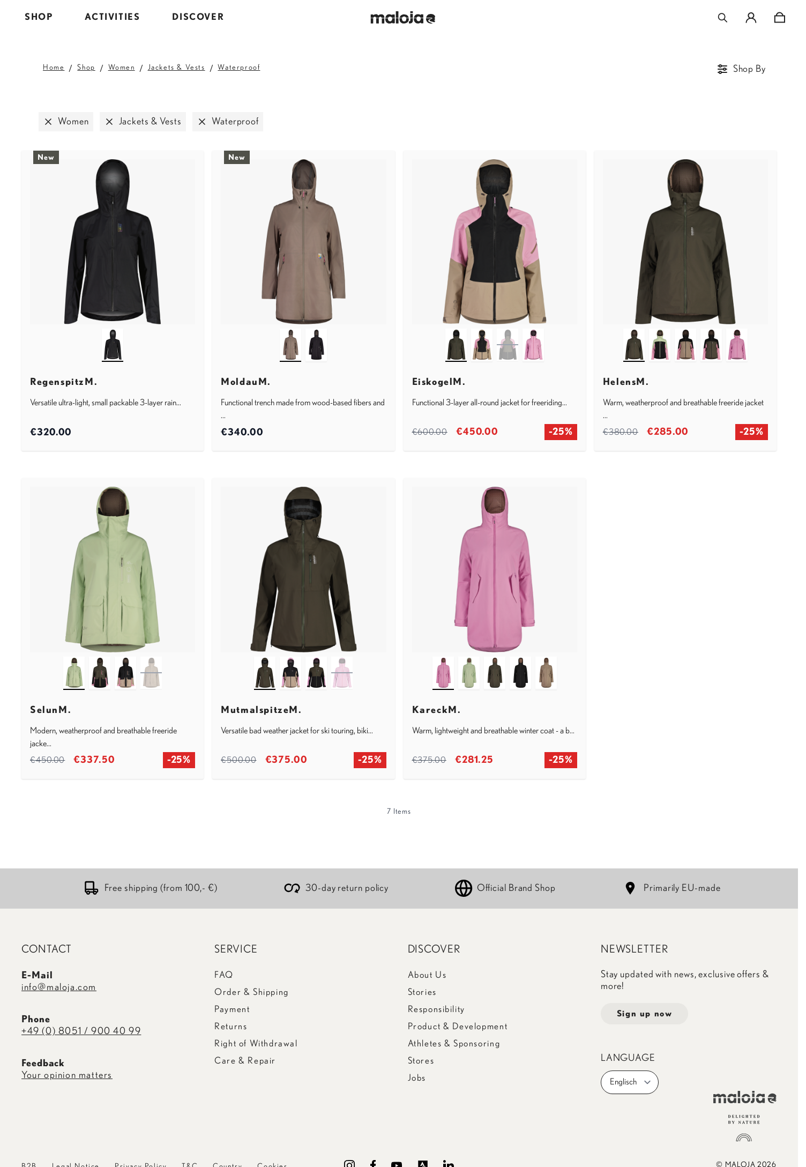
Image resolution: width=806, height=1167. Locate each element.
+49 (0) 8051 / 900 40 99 (81, 1031)
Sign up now (645, 1013)
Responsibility (436, 1009)
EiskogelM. (439, 382)
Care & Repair (245, 1060)
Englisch (631, 1082)
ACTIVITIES (112, 16)
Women (121, 67)
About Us (427, 974)
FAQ (224, 974)
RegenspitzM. (64, 382)
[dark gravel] (546, 663)
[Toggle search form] (722, 17)
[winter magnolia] (533, 335)
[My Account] (751, 17)
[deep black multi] (481, 335)
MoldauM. (246, 382)
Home (53, 67)
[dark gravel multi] (685, 335)
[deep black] (112, 335)
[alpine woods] (456, 335)
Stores (421, 1060)
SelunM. (50, 710)
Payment (232, 1009)
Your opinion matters (67, 1075)
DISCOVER (198, 16)
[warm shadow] (290, 335)
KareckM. (436, 710)
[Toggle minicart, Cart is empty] (779, 17)
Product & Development (458, 1026)
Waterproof (239, 67)
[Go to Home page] (403, 17)
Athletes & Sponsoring (454, 1043)
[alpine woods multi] (711, 335)
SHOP (39, 16)
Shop (86, 67)
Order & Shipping (251, 992)
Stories (422, 992)
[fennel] (74, 663)
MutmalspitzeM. (261, 710)
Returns (230, 1026)
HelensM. (626, 382)
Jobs (417, 1077)
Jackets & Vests (176, 67)
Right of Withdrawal (255, 1043)
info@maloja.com (58, 987)
